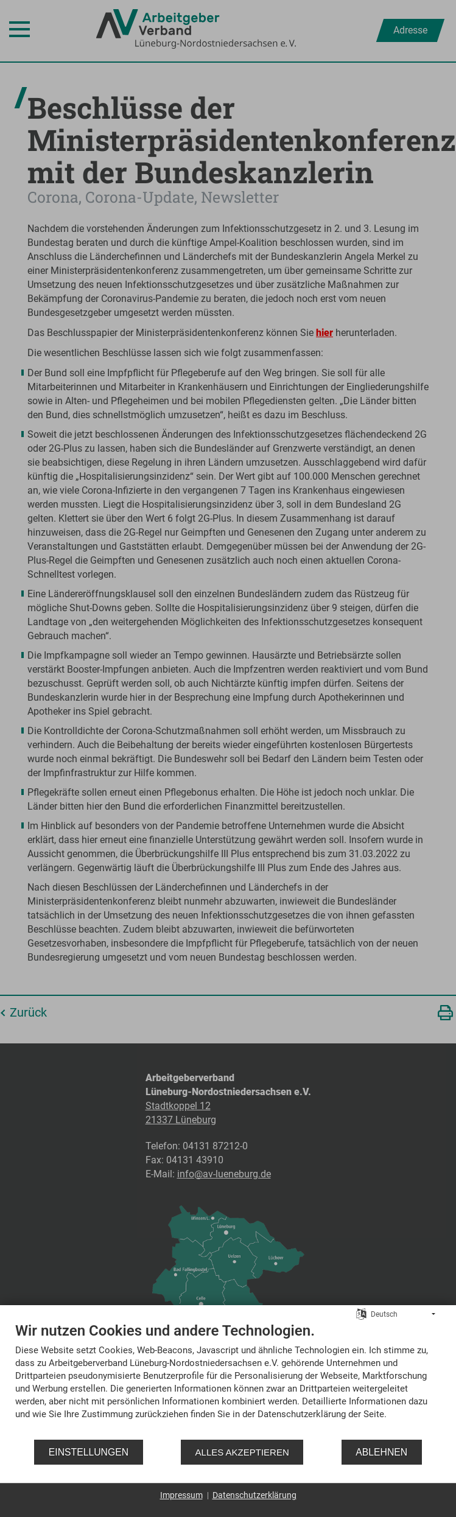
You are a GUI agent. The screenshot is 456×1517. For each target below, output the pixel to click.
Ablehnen (381, 1452)
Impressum (181, 1495)
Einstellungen (88, 1452)
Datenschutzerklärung (254, 1495)
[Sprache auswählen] (361, 1313)
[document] (228, 1380)
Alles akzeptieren (242, 1452)
